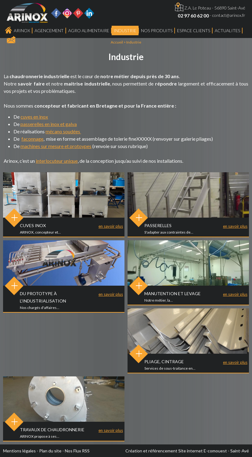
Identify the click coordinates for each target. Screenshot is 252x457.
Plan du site (50, 450)
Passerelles (158, 225)
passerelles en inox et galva (48, 124)
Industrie (125, 30)
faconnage (32, 139)
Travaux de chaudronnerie (52, 429)
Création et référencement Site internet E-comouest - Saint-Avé (187, 450)
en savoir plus (110, 226)
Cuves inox (33, 225)
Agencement (49, 30)
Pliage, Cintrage (164, 361)
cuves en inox (34, 117)
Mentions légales (19, 450)
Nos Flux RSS (77, 450)
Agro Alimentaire (88, 30)
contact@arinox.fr (228, 15)
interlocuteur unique (57, 161)
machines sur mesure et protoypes (55, 146)
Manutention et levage (172, 293)
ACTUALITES (227, 30)
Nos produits (156, 30)
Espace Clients (193, 30)
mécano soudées (63, 131)
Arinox (22, 30)
